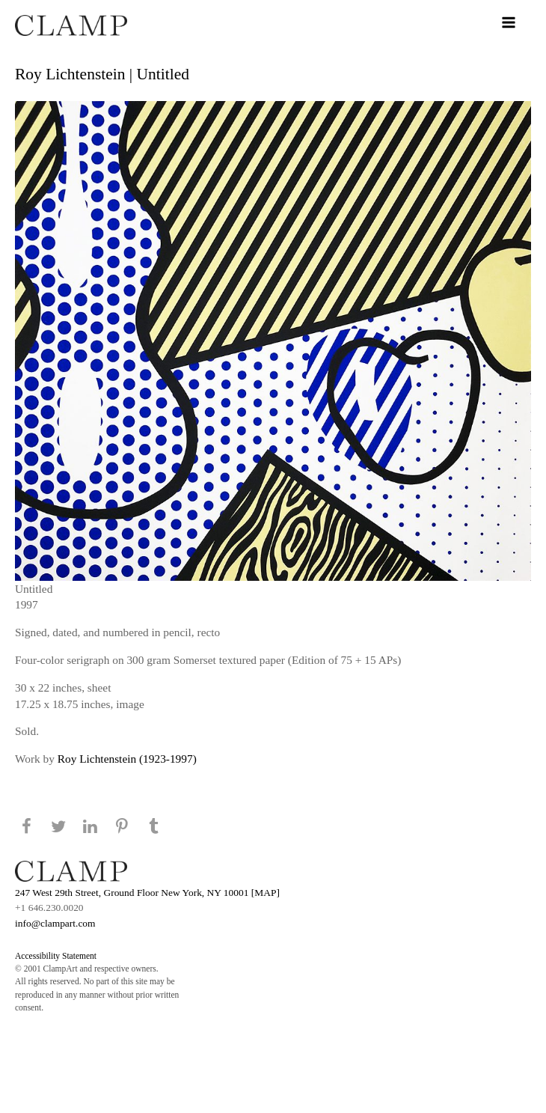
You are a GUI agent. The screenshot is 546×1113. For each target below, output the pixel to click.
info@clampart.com (55, 923)
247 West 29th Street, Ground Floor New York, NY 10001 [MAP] (147, 892)
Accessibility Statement (55, 955)
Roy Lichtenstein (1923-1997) (127, 758)
